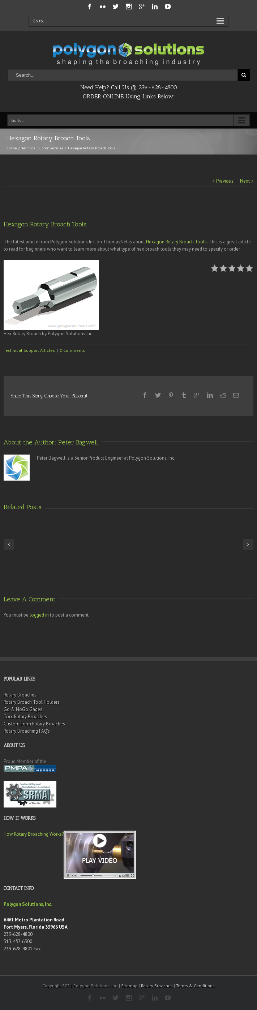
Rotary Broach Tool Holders (32, 702)
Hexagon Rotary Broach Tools (176, 242)
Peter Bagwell (78, 442)
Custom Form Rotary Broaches (34, 724)
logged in (39, 615)
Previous (225, 181)
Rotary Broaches (20, 695)
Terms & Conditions (195, 985)
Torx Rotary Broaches (25, 716)
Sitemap (129, 985)
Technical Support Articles (42, 148)
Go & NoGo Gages (23, 709)
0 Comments (72, 350)
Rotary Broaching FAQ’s (27, 731)
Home (12, 148)
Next (245, 181)
